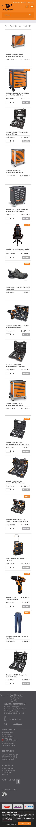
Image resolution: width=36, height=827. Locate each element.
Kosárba (26, 102)
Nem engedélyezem (11, 824)
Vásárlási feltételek (7, 769)
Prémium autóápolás (8, 759)
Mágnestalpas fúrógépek (9, 756)
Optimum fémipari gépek (9, 758)
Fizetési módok (6, 772)
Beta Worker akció (7, 733)
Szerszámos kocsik (8, 742)
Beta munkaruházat (8, 743)
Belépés (23, 2)
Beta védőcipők (6, 734)
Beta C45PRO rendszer (10, 740)
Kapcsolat (5, 774)
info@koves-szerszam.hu (17, 724)
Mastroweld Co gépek (8, 745)
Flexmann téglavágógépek (10, 754)
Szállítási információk (8, 770)
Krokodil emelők (6, 738)
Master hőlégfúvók (7, 736)
